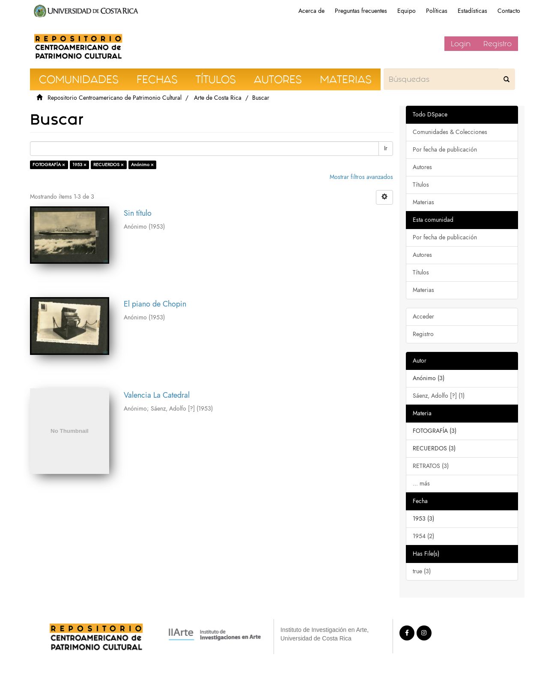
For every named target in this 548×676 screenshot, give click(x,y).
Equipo (406, 11)
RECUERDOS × (108, 164)
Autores (422, 167)
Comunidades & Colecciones (450, 132)
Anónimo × (142, 164)
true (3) (422, 571)
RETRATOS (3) (431, 466)
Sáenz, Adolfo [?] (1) (439, 396)
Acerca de (311, 11)
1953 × (79, 164)
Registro (497, 43)
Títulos (421, 185)
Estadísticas (472, 11)
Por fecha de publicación (445, 150)
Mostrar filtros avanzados (361, 177)
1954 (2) (423, 536)
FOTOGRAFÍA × (49, 164)
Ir (385, 148)
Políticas (436, 11)
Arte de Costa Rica (217, 98)
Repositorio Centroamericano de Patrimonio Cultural (115, 98)
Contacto (508, 11)
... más (421, 483)
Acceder (423, 317)
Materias (423, 202)
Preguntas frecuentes (361, 11)
